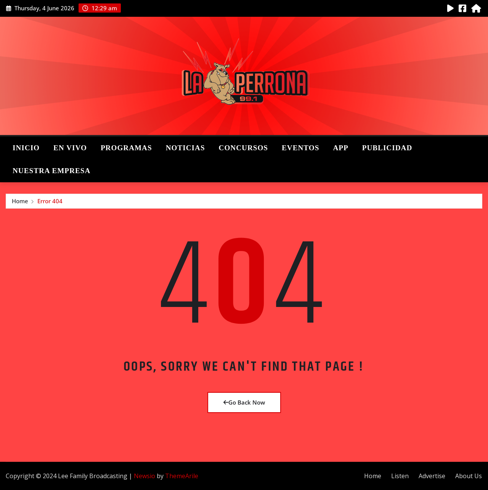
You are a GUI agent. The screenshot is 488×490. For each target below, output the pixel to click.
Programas (126, 148)
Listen (400, 476)
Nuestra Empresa (51, 171)
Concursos (243, 148)
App (340, 148)
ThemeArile (181, 476)
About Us (468, 476)
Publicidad (387, 148)
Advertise (432, 476)
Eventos (300, 148)
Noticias (185, 148)
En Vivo (70, 148)
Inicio (26, 148)
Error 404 (50, 201)
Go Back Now (244, 402)
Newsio (144, 476)
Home (20, 201)
